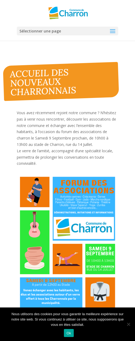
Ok (69, 333)
